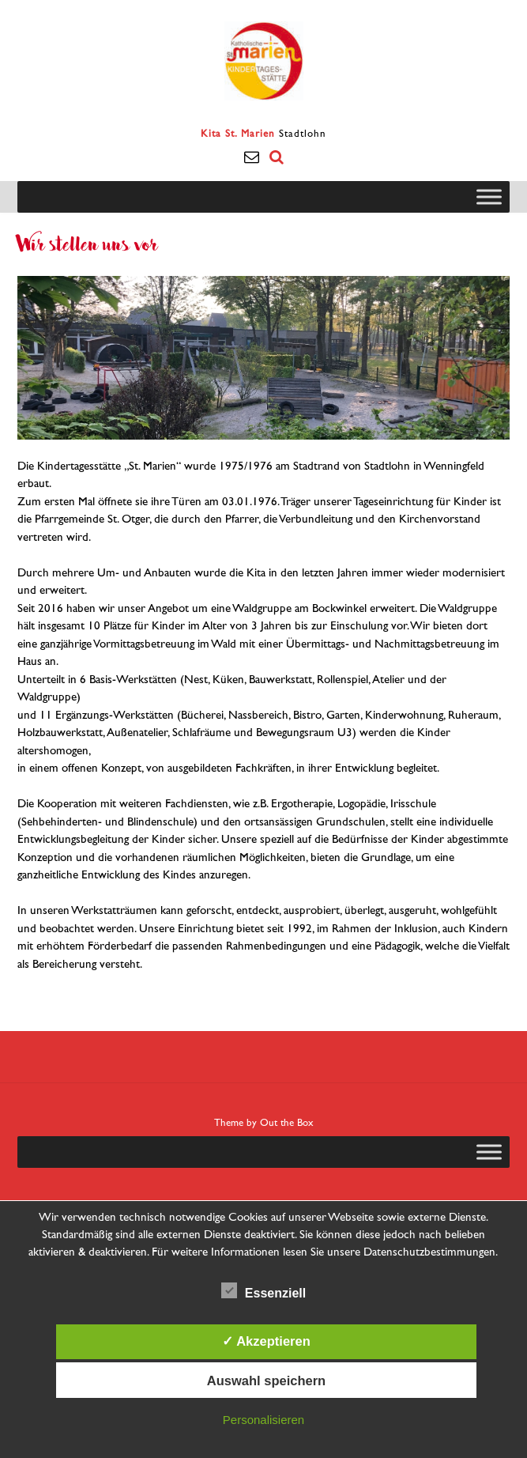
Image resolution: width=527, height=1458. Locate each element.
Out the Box (287, 1123)
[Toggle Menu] (489, 196)
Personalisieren (263, 1419)
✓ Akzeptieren (266, 1341)
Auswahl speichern (266, 1380)
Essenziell (263, 1290)
